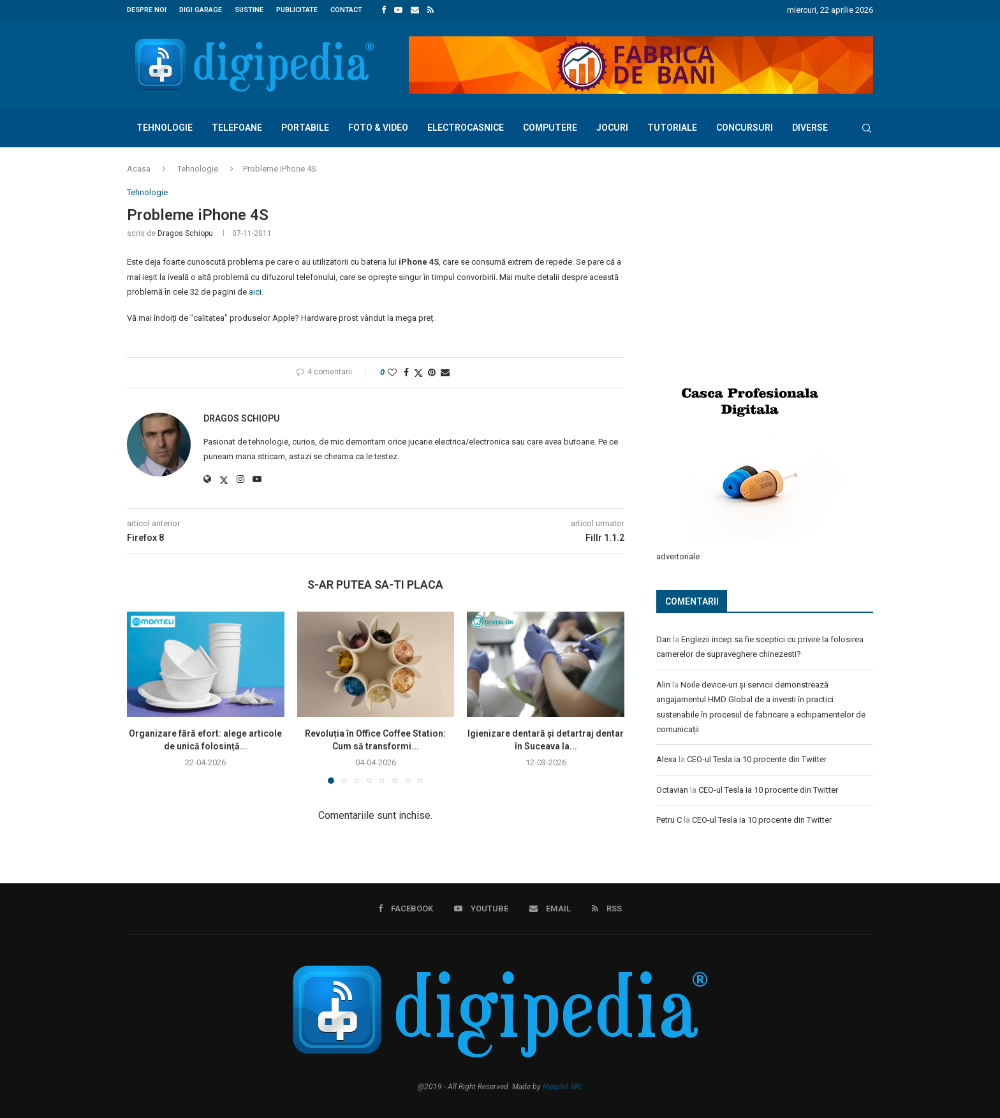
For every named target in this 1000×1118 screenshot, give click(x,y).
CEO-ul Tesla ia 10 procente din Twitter (757, 758)
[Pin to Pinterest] (432, 372)
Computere (550, 127)
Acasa (139, 168)
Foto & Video (378, 127)
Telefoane (237, 127)
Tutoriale (672, 127)
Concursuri (744, 127)
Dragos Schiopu (185, 233)
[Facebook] (383, 10)
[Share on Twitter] (418, 372)
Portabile (305, 127)
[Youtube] (398, 10)
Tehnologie (164, 127)
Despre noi (146, 10)
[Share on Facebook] (406, 372)
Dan (663, 639)
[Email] (415, 10)
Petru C (669, 819)
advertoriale (678, 556)
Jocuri (612, 127)
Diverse (810, 127)
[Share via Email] (445, 372)
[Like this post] (392, 372)
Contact (346, 10)
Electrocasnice (465, 127)
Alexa (666, 758)
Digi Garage (200, 10)
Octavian (672, 789)
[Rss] (430, 10)
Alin (663, 684)
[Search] (866, 128)
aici (255, 292)
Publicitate (297, 10)
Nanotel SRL (563, 1086)
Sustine (249, 10)
